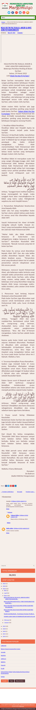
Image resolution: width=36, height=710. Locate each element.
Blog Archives (20, 681)
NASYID (3, 655)
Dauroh (3, 665)
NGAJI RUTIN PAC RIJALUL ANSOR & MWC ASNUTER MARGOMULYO (16, 29)
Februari (7, 620)
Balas (7, 509)
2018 (4, 631)
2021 (4, 626)
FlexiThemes (9, 708)
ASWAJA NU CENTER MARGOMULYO (23, 704)
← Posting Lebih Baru (7, 491)
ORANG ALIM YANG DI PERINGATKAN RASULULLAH (19, 616)
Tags (11, 681)
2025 (4, 583)
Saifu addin (9, 528)
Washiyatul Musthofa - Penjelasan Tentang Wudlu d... (19, 614)
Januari (6, 622)
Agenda (3, 652)
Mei (5, 590)
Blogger (21, 706)
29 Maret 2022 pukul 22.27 (21, 528)
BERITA (3, 662)
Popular (4, 681)
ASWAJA (3, 659)
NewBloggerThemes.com (28, 708)
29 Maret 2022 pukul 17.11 (18, 501)
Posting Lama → (30, 491)
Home (3, 22)
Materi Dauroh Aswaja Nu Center (10, 649)
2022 (4, 588)
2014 (4, 636)
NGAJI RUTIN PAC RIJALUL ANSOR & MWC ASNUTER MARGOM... (17, 598)
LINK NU (3, 645)
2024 (4, 586)
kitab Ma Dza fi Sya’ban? (19, 76)
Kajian (3, 676)
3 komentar (20, 33)
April (5, 593)
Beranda (19, 491)
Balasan (10, 512)
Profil (2, 668)
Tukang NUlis (15, 515)
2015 (4, 634)
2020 (4, 629)
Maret (6, 595)
